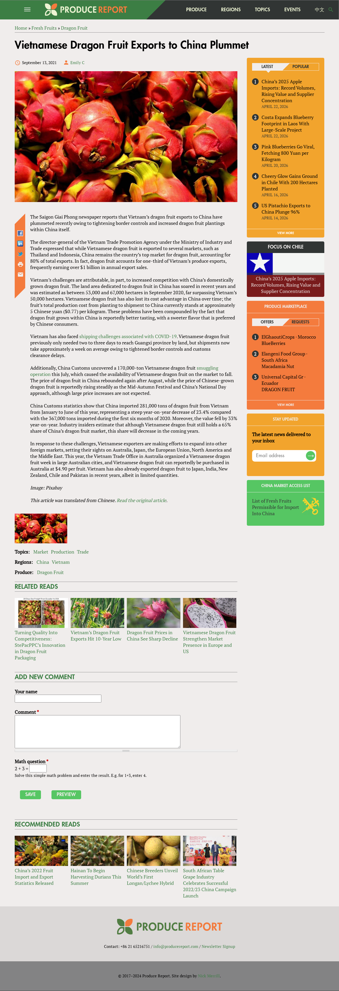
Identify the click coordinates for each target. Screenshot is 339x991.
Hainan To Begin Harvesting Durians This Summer (96, 876)
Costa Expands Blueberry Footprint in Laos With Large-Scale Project (288, 123)
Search (331, 10)
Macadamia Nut (278, 366)
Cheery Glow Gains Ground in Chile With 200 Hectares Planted (290, 182)
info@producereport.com (175, 946)
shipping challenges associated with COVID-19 (128, 336)
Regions (231, 9)
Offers (267, 322)
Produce (196, 9)
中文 (319, 9)
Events (292, 9)
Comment (27, 712)
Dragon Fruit (50, 572)
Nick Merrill (209, 976)
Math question (31, 761)
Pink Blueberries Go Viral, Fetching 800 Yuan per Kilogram (288, 152)
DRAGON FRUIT (278, 389)
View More (285, 404)
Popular (301, 67)
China (42, 562)
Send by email (20, 274)
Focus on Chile (286, 247)
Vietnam (61, 562)
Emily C (77, 62)
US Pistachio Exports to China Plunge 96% (286, 208)
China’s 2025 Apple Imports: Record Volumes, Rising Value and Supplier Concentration (288, 91)
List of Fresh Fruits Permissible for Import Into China (275, 507)
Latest (267, 67)
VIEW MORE (285, 233)
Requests (300, 322)
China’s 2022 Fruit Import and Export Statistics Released (34, 876)
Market (40, 552)
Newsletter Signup (218, 946)
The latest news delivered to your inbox (281, 437)
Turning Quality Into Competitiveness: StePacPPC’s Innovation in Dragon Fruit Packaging (40, 645)
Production (62, 552)
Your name (26, 691)
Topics (262, 9)
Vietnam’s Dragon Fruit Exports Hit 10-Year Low (96, 635)
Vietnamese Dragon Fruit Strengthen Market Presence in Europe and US (209, 642)
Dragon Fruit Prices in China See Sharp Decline (152, 635)
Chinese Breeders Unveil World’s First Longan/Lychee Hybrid (152, 876)
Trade (83, 552)
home (168, 10)
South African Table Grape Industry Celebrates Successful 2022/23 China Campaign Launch (209, 883)
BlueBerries (273, 343)
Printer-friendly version (20, 264)
